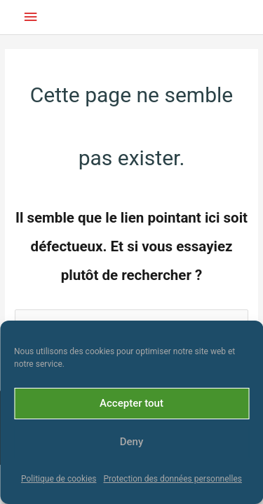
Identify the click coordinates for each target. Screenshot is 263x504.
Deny (132, 441)
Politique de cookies (58, 479)
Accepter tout (131, 403)
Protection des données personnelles (172, 479)
